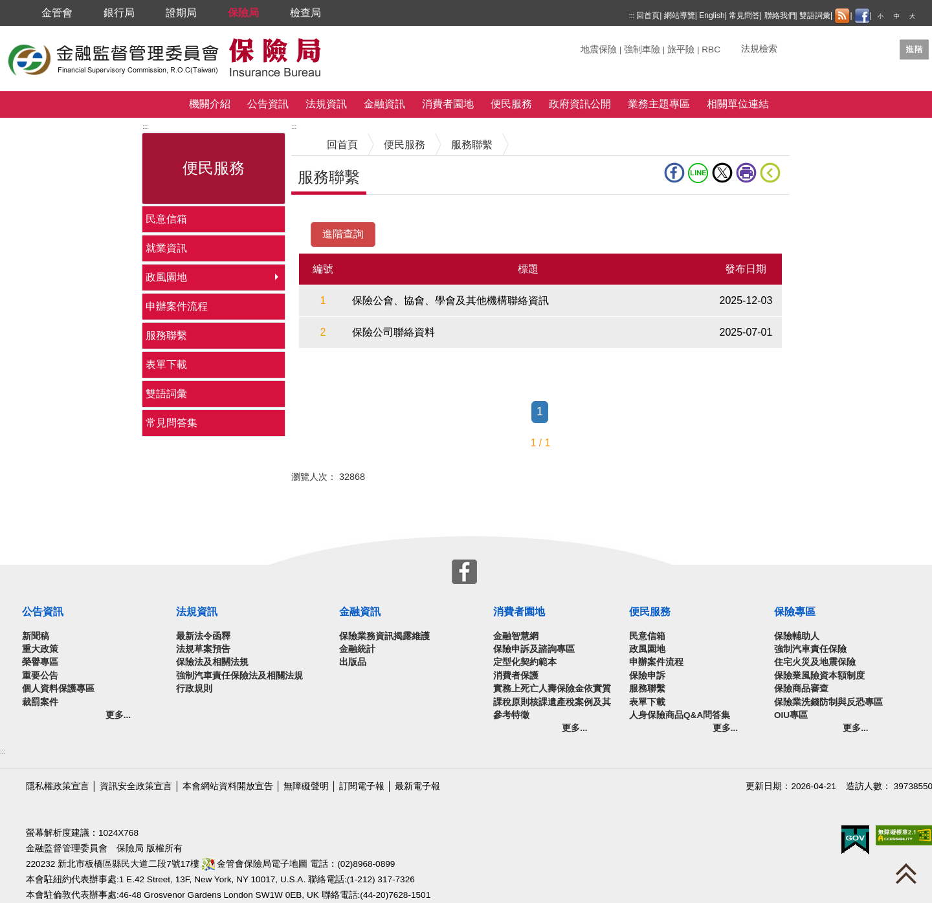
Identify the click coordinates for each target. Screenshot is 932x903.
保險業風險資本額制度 (819, 675)
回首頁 (648, 15)
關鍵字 (594, 44)
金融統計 (357, 649)
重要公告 (40, 675)
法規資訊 (326, 103)
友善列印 (746, 172)
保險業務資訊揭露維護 (384, 636)
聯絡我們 (779, 15)
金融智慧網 (515, 636)
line (698, 172)
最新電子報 (417, 786)
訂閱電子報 (361, 786)
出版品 (352, 662)
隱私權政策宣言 (57, 786)
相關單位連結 (738, 103)
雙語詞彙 (814, 15)
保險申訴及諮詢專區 (534, 649)
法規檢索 (759, 49)
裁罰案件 (40, 702)
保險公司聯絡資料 (393, 332)
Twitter (722, 172)
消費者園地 (448, 103)
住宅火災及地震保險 (815, 662)
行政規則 (194, 688)
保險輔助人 (796, 636)
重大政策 (40, 649)
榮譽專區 (40, 662)
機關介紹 (209, 103)
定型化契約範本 (525, 662)
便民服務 (511, 103)
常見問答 (744, 15)
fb (674, 172)
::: (631, 15)
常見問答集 (171, 422)
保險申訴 (647, 675)
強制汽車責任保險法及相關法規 (239, 675)
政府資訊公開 (580, 103)
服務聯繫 (166, 335)
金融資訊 (384, 103)
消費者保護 (515, 675)
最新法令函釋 (203, 636)
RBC (711, 49)
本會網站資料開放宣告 (228, 786)
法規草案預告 (203, 649)
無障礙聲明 (306, 786)
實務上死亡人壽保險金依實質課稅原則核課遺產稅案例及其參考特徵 (552, 702)
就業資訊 (166, 248)
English (711, 15)
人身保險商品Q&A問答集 (679, 715)
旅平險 (680, 49)
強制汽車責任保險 (810, 649)
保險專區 (795, 611)
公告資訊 (268, 103)
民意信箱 (166, 218)
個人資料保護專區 (58, 688)
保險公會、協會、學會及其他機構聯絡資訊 (450, 300)
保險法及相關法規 (212, 662)
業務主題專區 (659, 103)
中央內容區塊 (322, 214)
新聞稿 (35, 636)
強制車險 (642, 49)
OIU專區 (791, 715)
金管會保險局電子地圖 (255, 864)
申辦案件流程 (177, 306)
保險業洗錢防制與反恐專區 (828, 702)
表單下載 (166, 364)
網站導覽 (679, 15)
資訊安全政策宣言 (136, 786)
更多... (118, 715)
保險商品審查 (801, 688)
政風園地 (166, 277)
